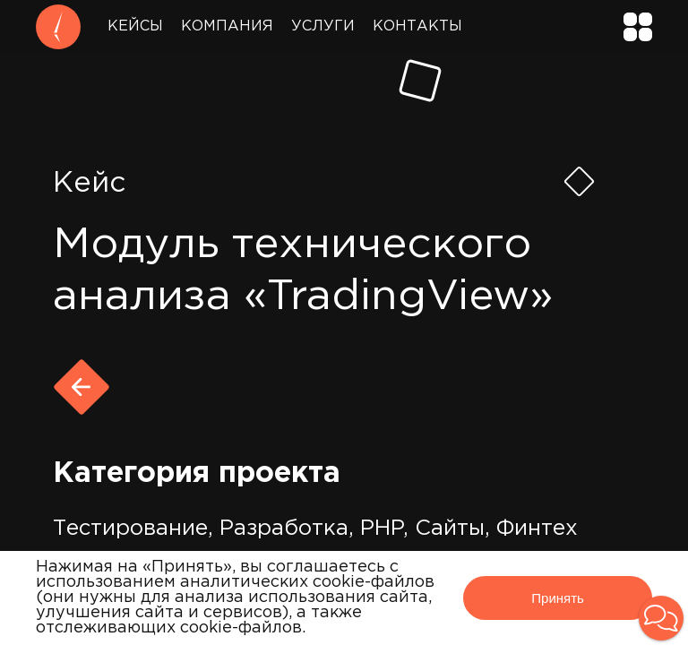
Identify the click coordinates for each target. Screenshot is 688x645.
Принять (557, 598)
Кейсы (135, 26)
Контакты (417, 26)
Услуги (323, 26)
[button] (661, 618)
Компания (227, 26)
